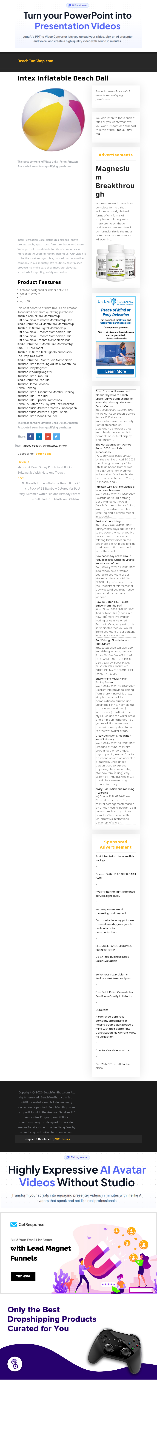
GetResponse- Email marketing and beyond (111, 911)
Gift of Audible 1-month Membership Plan (44, 340)
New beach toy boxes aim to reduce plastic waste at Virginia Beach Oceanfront (115, 559)
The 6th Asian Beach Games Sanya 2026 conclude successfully (113, 448)
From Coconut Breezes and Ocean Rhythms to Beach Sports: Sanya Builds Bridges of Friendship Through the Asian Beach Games (114, 399)
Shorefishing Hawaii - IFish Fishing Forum (111, 680)
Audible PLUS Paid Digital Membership (42, 328)
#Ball (26, 445)
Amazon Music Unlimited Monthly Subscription (47, 408)
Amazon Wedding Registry (35, 372)
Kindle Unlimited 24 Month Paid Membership (46, 324)
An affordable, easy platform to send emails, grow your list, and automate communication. (115, 926)
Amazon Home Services (33, 384)
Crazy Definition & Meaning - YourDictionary (114, 737)
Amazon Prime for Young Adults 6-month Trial (47, 364)
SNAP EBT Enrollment (30, 348)
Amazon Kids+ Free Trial (33, 396)
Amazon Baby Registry (32, 368)
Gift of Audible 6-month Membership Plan (44, 336)
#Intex (63, 445)
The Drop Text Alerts (30, 356)
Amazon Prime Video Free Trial (37, 416)
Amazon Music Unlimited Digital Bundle (43, 412)
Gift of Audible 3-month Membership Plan (44, 332)
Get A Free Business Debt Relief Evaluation (112, 959)
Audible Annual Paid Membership (39, 316)
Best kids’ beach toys (109, 521)
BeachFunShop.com (35, 60)
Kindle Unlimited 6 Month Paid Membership (45, 360)
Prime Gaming (27, 388)
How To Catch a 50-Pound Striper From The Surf (112, 603)
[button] (79, 70)
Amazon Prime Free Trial (33, 376)
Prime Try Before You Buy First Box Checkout (46, 404)
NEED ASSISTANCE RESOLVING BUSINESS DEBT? (114, 948)
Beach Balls (43, 453)
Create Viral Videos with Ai (113, 1050)
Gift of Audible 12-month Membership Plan (45, 320)
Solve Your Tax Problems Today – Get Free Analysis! (113, 976)
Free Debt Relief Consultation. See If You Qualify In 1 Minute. (115, 994)
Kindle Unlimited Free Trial (34, 380)
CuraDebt (102, 1010)
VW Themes (62, 1139)
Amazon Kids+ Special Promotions (40, 400)
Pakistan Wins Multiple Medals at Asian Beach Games (116, 488)
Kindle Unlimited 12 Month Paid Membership (45, 344)
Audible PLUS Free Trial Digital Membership (45, 352)
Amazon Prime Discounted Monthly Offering (46, 392)
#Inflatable (50, 445)
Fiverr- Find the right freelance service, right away (115, 894)
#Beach (36, 445)
